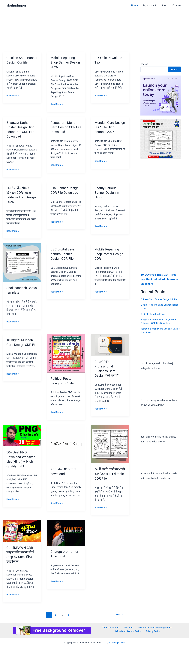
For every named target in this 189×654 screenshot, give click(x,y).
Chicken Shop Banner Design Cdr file (21, 62)
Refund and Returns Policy (129, 631)
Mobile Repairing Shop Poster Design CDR (109, 254)
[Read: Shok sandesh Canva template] (22, 262)
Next (119, 614)
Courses (177, 5)
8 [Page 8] (68, 614)
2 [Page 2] (54, 614)
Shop (165, 5)
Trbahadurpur (15, 5)
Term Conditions (111, 627)
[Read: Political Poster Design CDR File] (66, 353)
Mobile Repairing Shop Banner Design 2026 (63, 62)
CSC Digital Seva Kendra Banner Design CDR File (63, 254)
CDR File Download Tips (153, 313)
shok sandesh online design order (153, 627)
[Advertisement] (94, 31)
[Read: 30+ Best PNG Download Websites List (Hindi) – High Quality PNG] (22, 435)
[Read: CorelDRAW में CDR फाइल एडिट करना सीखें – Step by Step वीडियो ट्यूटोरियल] (22, 530)
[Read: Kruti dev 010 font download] (66, 443)
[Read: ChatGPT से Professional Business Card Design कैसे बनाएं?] (110, 344)
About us (127, 627)
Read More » (13, 99)
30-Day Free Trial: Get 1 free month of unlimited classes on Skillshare (159, 279)
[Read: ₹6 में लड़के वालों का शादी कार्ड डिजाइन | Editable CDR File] (110, 443)
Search (144, 64)
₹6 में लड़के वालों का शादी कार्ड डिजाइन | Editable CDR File (107, 473)
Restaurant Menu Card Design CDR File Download (63, 127)
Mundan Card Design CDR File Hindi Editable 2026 (109, 127)
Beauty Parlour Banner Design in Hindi (107, 192)
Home (136, 5)
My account (151, 5)
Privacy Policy (153, 631)
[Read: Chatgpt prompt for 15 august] (66, 532)
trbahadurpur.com (116, 642)
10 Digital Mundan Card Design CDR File (20, 344)
